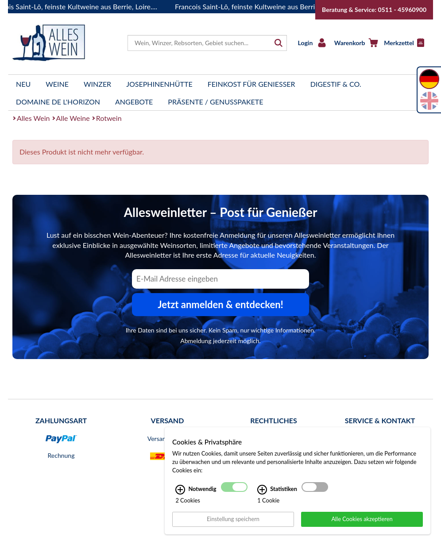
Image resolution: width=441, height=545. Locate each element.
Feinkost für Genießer (251, 84)
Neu (23, 84)
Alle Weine (73, 118)
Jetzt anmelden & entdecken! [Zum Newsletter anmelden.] (220, 304)
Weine (57, 84)
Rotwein (109, 118)
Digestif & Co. (335, 84)
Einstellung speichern (233, 518)
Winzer (97, 84)
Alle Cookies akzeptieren (361, 518)
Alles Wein (33, 118)
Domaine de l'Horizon (58, 101)
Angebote (134, 101)
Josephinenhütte (159, 84)
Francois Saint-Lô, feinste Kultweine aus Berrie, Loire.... (261, 6)
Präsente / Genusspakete (215, 101)
